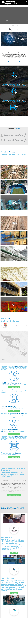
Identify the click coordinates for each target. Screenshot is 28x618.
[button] (26, 1)
